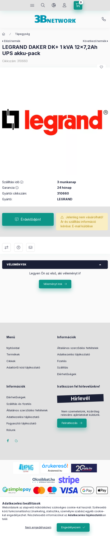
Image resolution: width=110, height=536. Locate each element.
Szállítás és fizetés (18, 404)
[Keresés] (43, 5)
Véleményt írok (52, 284)
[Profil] (64, 5)
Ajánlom (30, 247)
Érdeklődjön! (31, 219)
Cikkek (10, 361)
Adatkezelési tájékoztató (73, 354)
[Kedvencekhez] (101, 67)
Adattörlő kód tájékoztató (23, 367)
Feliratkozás (70, 423)
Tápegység (22, 34)
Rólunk (10, 430)
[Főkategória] (3, 34)
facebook (7, 440)
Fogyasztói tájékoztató (21, 423)
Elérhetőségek (66, 374)
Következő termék (94, 41)
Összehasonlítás (6, 247)
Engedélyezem (71, 527)
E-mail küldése (82, 226)
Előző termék (12, 41)
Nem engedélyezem (38, 527)
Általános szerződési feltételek (77, 348)
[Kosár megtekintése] (78, 5)
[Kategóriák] (32, 5)
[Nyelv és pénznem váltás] (53, 5)
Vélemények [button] (16, 264)
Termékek (13, 354)
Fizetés (62, 361)
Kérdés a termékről (18, 247)
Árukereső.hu (55, 470)
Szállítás (62, 367)
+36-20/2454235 (104, 19)
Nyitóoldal (13, 348)
